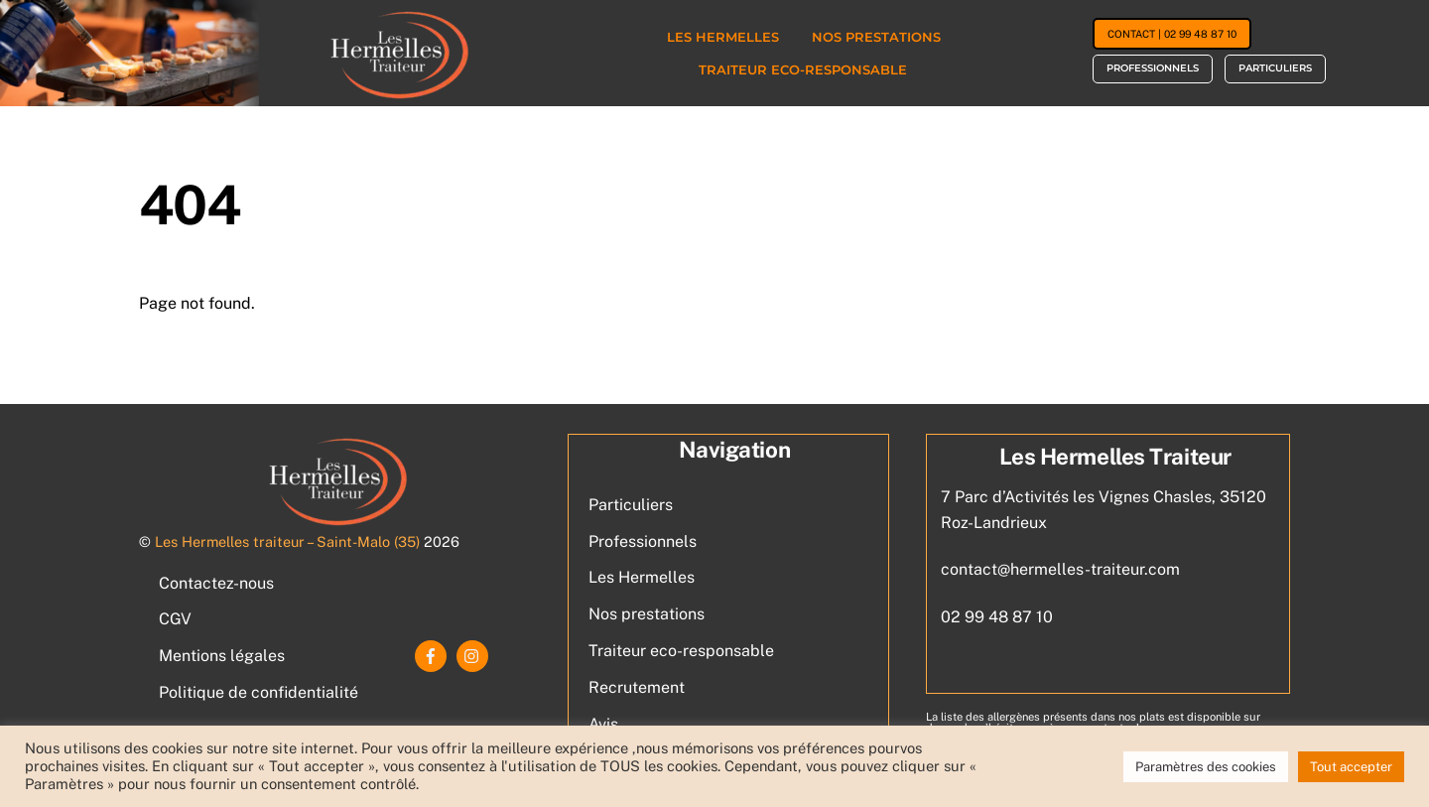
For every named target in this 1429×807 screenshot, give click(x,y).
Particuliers (1275, 68)
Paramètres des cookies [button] (1205, 766)
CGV (175, 618)
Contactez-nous (216, 583)
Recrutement (636, 687)
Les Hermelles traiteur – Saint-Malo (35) (287, 541)
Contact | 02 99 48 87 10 (1171, 34)
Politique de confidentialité (258, 692)
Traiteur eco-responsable (803, 69)
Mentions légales (222, 655)
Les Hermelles (723, 37)
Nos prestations (876, 37)
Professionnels (1152, 68)
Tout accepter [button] (1351, 766)
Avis (603, 724)
